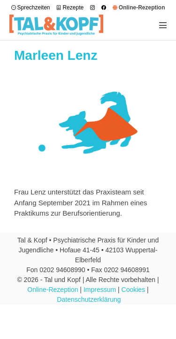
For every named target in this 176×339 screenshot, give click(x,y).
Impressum (100, 289)
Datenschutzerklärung (89, 299)
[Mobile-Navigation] (163, 25)
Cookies (133, 289)
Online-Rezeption (52, 289)
